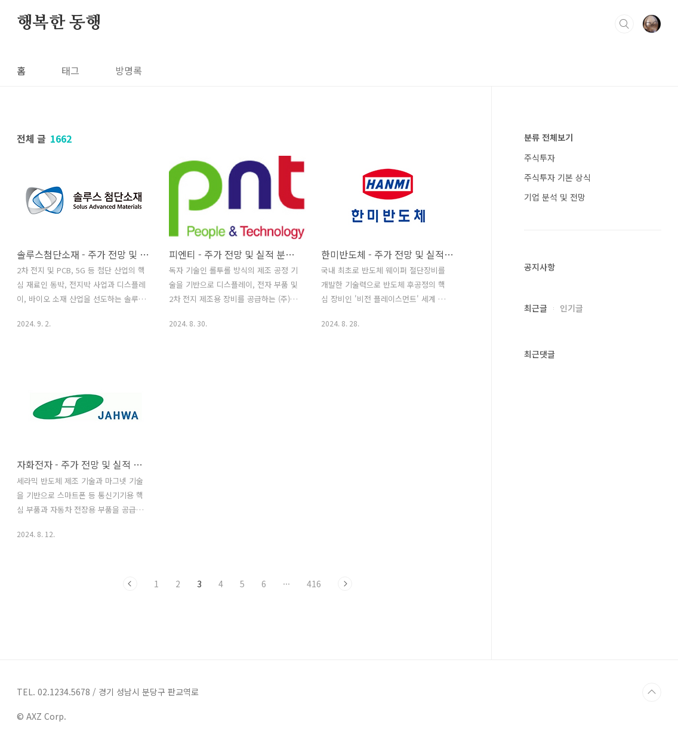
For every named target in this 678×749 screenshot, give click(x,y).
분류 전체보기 (548, 137)
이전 (130, 584)
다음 (345, 584)
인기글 (571, 308)
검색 (624, 24)
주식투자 (539, 158)
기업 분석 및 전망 (554, 197)
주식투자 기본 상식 (557, 177)
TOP (651, 692)
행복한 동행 (59, 23)
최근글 (535, 308)
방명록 (128, 70)
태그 (70, 70)
